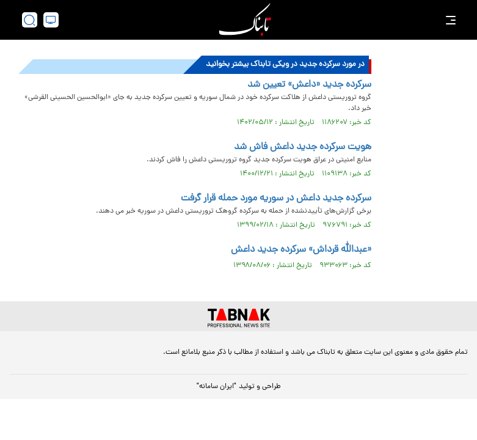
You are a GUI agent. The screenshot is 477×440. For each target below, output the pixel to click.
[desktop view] (51, 20)
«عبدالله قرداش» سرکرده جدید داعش (301, 250)
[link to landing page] (245, 20)
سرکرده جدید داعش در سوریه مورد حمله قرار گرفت (276, 198)
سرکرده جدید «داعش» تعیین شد (309, 85)
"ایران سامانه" (216, 386)
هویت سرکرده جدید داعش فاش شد (302, 147)
